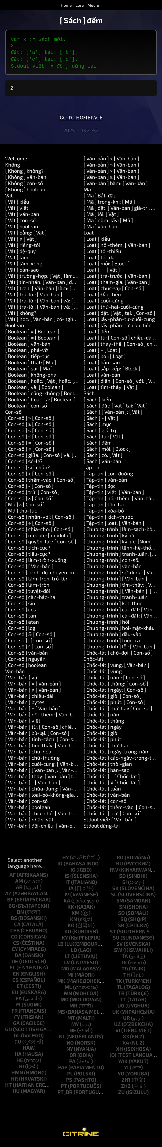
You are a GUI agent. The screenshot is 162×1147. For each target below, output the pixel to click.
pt (64, 1088)
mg (65, 970)
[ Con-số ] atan (22, 624)
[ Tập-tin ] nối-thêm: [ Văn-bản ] (120, 500)
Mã (87, 191)
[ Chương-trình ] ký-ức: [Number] (122, 543)
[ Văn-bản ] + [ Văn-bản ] (33, 710)
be (10, 901)
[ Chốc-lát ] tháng (104, 722)
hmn (17, 1074)
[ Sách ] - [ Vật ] (101, 420)
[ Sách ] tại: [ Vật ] (103, 438)
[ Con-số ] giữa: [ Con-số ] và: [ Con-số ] (49, 457)
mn (68, 995)
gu (17, 1043)
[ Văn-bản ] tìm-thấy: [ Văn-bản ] (42, 747)
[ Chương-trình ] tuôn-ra (112, 642)
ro (120, 859)
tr (121, 995)
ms (61, 1014)
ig (72, 871)
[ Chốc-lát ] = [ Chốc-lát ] (112, 778)
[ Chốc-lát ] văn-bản (107, 797)
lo (74, 952)
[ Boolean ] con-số (26, 407)
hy (65, 859)
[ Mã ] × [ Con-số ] (25, 506)
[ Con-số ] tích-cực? (27, 549)
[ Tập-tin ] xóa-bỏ (104, 512)
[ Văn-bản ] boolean (27, 809)
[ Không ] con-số (24, 185)
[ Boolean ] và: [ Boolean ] (34, 389)
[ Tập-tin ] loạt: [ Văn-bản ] (114, 525)
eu (15, 994)
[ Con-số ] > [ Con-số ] (29, 420)
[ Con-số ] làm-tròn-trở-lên (37, 580)
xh (119, 1051)
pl (70, 1075)
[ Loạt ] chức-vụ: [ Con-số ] (114, 290)
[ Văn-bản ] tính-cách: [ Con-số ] (42, 741)
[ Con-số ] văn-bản (26, 654)
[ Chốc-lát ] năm (102, 716)
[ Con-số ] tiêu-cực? (27, 556)
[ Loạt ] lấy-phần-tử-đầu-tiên (118, 327)
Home (66, 5)
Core (79, 5)
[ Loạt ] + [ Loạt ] (102, 352)
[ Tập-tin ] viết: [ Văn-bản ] (114, 494)
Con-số (13, 414)
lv (67, 964)
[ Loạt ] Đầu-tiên (102, 296)
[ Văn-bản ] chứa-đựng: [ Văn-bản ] (45, 790)
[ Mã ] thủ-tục (21, 512)
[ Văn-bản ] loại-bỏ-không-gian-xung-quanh (56, 797)
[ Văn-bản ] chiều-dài (29, 698)
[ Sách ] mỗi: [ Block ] (107, 451)
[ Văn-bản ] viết (22, 722)
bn (20, 914)
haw (29, 1050)
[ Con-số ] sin (20, 605)
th (126, 977)
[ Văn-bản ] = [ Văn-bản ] (33, 685)
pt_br (65, 1094)
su (116, 939)
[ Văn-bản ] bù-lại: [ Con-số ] (37, 735)
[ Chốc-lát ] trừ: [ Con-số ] (113, 815)
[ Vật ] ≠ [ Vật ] (21, 241)
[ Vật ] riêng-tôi (22, 247)
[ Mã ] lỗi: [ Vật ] (101, 216)
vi (117, 1032)
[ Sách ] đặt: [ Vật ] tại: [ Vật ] (116, 407)
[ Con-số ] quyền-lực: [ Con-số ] (40, 543)
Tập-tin (92, 469)
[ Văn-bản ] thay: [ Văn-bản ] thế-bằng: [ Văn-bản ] (62, 778)
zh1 (125, 1082)
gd (8, 1031)
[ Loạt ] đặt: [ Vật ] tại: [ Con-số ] (119, 315)
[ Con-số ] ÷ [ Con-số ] (29, 525)
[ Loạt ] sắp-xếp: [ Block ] (112, 370)
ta (125, 958)
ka (67, 902)
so (121, 915)
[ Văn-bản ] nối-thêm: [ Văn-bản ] (43, 716)
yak (123, 1063)
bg (11, 908)
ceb (15, 932)
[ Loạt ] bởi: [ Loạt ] (105, 358)
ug (120, 1007)
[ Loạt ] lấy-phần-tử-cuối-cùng (119, 321)
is (67, 878)
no (70, 1044)
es (15, 982)
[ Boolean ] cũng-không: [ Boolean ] (45, 395)
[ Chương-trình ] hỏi (106, 624)
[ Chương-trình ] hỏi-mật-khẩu (119, 630)
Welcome (16, 160)
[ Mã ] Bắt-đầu (100, 197)
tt (123, 1001)
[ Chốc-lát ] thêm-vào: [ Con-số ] (121, 809)
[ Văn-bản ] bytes (25, 704)
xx (113, 1057)
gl (17, 1037)
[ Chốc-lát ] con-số (105, 803)
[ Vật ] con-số (20, 222)
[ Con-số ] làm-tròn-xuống (35, 562)
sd (122, 878)
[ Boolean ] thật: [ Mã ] (30, 364)
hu (16, 1093)
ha (18, 1056)
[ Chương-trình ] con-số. (111, 562)
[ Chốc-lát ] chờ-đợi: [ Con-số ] (118, 654)
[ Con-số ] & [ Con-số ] (30, 636)
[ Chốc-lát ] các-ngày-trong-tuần (122, 760)
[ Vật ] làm (16, 259)
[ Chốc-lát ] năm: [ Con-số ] (114, 679)
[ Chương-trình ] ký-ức (109, 537)
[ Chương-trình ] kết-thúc (113, 605)
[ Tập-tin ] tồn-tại (104, 506)
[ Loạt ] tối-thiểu (102, 253)
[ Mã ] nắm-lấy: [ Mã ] (108, 222)
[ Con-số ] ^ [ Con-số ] (29, 648)
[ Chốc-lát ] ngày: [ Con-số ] (115, 692)
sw (118, 952)
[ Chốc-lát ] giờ (100, 735)
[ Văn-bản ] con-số (26, 803)
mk (61, 983)
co (14, 938)
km (75, 915)
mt (71, 1020)
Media (93, 5)
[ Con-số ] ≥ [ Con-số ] (29, 426)
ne (72, 1032)
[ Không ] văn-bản (25, 179)
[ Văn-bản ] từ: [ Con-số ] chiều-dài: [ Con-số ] (56, 729)
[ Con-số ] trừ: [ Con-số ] (32, 494)
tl (120, 989)
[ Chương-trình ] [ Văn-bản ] (115, 580)
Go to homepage (81, 120)
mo (64, 1001)
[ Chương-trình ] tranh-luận (116, 599)
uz (117, 1026)
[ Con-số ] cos (20, 611)
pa (72, 1063)
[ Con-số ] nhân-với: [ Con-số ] (39, 519)
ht (8, 1087)
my (75, 1026)
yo (121, 1075)
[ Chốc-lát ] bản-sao (106, 772)
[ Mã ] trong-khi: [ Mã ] (109, 204)
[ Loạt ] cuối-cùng (104, 302)
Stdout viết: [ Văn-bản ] (110, 821)
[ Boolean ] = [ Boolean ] (32, 333)
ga (16, 1025)
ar (19, 889)
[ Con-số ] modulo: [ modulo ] (38, 537)
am (19, 883)
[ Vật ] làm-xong (23, 265)
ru (119, 865)
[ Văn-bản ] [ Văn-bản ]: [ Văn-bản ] (45, 772)
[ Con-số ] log (20, 630)
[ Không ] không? (24, 173)
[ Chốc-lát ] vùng (103, 673)
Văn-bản (15, 673)
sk (115, 890)
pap (62, 1069)
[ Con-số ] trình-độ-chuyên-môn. (43, 574)
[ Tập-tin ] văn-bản (105, 482)
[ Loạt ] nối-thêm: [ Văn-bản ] (117, 247)
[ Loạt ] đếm (97, 333)
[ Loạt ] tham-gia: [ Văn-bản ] (117, 284)
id (60, 865)
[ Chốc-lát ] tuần (102, 790)
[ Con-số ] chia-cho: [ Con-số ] (39, 531)
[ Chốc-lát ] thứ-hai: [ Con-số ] (118, 710)
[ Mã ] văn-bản (100, 228)
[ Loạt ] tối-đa (99, 259)
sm (120, 902)
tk (119, 983)
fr (15, 1013)
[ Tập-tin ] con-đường (108, 475)
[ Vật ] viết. (17, 210)
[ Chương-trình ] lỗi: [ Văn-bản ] (119, 648)
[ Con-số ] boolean (26, 667)
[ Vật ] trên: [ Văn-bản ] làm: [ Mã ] (44, 290)
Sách (89, 395)
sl (114, 896)
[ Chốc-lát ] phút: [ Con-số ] (115, 704)
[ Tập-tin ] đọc (100, 488)
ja (71, 890)
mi (70, 977)
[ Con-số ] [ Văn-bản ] (29, 568)
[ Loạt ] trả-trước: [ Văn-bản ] (117, 278)
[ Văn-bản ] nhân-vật (29, 821)
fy (17, 1019)
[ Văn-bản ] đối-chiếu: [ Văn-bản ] (43, 827)
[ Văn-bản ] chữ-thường (32, 760)
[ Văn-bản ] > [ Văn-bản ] (111, 173)
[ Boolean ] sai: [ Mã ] (29, 370)
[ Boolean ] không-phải (31, 376)
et (20, 988)
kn (73, 921)
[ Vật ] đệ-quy (20, 253)
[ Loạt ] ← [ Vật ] (102, 271)
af (12, 877)
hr (14, 1081)
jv (66, 896)
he (19, 1062)
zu (121, 1094)
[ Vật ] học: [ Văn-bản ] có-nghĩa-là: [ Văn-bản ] (58, 321)
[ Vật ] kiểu (17, 204)
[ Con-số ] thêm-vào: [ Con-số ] (40, 482)
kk (70, 909)
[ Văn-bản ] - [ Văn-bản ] (32, 784)
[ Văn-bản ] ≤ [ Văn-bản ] (111, 166)
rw (114, 871)
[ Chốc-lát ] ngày (103, 729)
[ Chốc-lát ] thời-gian (108, 766)
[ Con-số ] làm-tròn (27, 587)
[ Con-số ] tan (20, 617)
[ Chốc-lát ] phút (102, 741)
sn (122, 909)
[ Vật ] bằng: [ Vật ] (26, 234)
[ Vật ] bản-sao (22, 271)
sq (123, 921)
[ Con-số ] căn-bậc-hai (31, 599)
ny (69, 1051)
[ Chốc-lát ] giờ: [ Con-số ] (113, 698)
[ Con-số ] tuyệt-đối (27, 593)
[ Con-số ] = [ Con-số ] (29, 444)
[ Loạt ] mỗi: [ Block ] (107, 265)
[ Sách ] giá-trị (100, 432)
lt (67, 958)
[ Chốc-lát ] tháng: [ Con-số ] (116, 685)
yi (126, 1069)
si (124, 884)
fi (18, 1006)
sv (119, 946)
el (12, 969)
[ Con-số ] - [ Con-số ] (29, 488)
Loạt (89, 234)
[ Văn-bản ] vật (22, 679)
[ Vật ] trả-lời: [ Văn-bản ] (33, 296)
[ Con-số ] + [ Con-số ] (29, 475)
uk (115, 1014)
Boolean (14, 327)
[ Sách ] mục (98, 426)
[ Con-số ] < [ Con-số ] (29, 432)
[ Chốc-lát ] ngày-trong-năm (117, 753)
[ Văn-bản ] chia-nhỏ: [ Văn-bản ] (42, 815)
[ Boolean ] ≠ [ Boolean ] (32, 339)
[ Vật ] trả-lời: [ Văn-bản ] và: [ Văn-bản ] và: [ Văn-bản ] (68, 309)
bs (14, 920)
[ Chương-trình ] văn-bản (113, 568)
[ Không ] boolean (25, 191)
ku (67, 933)
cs (16, 945)
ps (69, 1082)
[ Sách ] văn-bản (102, 463)
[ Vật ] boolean (21, 228)
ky (65, 939)
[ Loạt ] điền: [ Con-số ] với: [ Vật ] (121, 383)
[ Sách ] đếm (98, 444)
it (67, 884)
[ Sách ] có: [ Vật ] (103, 457)
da (18, 957)
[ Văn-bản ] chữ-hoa (28, 753)
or (72, 1057)
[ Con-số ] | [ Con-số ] (29, 642)
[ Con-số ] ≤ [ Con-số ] (29, 438)
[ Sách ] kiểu (97, 401)
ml (68, 989)
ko (71, 927)
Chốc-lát (94, 661)
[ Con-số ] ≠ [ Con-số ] (29, 451)
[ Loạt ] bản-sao (102, 364)
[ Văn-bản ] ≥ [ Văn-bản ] (111, 179)
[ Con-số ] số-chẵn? (27, 469)
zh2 (126, 1088)
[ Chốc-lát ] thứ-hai (106, 747)
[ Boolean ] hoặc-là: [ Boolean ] (40, 401)
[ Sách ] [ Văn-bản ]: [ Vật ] (113, 414)
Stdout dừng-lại (102, 827)
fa (19, 1000)
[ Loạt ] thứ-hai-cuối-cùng (114, 309)
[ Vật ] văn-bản (22, 216)
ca (17, 926)
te (124, 964)
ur (126, 1020)
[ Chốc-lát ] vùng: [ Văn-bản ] (116, 667)
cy (15, 951)
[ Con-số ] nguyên (25, 661)
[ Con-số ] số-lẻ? (24, 463)
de (15, 963)
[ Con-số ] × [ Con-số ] (29, 500)
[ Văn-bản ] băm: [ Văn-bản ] (116, 185)
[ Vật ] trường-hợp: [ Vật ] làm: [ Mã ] (46, 278)
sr (121, 927)
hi (21, 1068)
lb (60, 946)
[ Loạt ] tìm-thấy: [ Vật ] (110, 389)
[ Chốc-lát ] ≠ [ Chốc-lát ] (112, 784)
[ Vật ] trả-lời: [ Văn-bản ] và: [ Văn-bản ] (51, 302)
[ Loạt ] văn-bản (102, 376)
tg (124, 970)
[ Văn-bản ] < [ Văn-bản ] (111, 160)
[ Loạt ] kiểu (97, 241)
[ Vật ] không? (20, 315)
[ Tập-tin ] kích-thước (108, 519)
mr (73, 1007)
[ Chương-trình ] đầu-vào (112, 636)
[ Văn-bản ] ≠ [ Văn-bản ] (33, 692)
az (8, 895)
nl (62, 1038)
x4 (126, 1044)
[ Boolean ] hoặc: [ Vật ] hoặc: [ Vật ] (45, 383)
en (16, 975)
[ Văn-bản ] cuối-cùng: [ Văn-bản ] (43, 766)
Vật (9, 197)
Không (12, 166)
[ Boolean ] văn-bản (27, 346)
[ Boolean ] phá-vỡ (26, 352)
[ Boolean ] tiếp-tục (27, 358)
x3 (126, 1038)
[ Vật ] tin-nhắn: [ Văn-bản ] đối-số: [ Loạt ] (53, 284)
